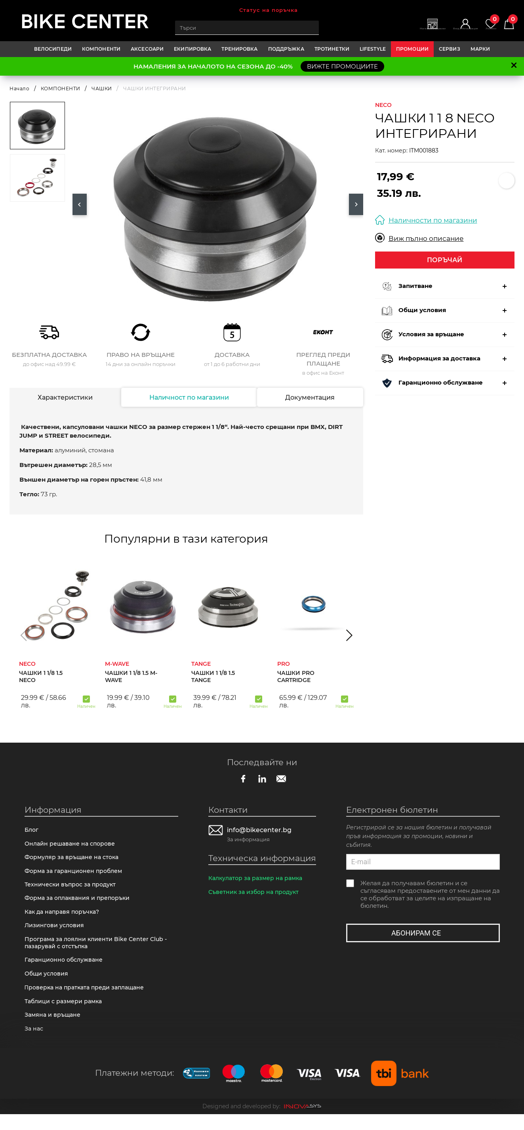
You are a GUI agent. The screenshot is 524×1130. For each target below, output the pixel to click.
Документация (310, 397)
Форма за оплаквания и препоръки (80, 904)
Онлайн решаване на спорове (72, 845)
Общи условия (48, 985)
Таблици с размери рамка (65, 1014)
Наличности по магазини (426, 220)
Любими (480, 23)
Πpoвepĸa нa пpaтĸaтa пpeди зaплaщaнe (88, 1000)
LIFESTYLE (373, 49)
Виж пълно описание (419, 238)
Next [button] (356, 204)
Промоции (412, 49)
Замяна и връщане (54, 1029)
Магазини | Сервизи (394, 31)
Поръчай (444, 260)
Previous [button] (79, 204)
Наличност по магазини (189, 397)
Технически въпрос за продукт (73, 889)
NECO (383, 105)
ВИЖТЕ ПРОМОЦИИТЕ (342, 66)
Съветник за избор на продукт (255, 894)
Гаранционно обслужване (66, 970)
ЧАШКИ (101, 88)
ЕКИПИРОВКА (192, 49)
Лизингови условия (55, 933)
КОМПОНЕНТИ (101, 49)
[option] (217, 204)
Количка (505, 23)
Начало (19, 88)
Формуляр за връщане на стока (74, 860)
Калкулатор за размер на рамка (258, 879)
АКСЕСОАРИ (147, 49)
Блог (32, 831)
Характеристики (65, 397)
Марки (480, 49)
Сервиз (449, 49)
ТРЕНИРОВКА (239, 49)
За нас (35, 1044)
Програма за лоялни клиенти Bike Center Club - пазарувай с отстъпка (98, 951)
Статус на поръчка (268, 10)
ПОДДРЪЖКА (286, 49)
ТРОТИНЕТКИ (331, 49)
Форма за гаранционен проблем (76, 874)
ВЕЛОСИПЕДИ (53, 49)
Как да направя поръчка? (65, 918)
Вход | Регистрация (443, 31)
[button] (23, 635)
